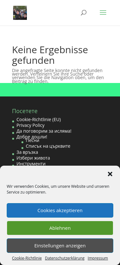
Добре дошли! (32, 137)
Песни (33, 140)
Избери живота (33, 158)
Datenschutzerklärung (64, 258)
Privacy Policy (30, 125)
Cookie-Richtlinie (27, 258)
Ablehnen (60, 228)
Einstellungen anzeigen (59, 245)
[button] (110, 174)
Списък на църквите (48, 146)
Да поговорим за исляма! (44, 131)
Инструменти (31, 164)
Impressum (98, 258)
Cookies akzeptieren (60, 210)
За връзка (27, 152)
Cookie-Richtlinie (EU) (39, 119)
